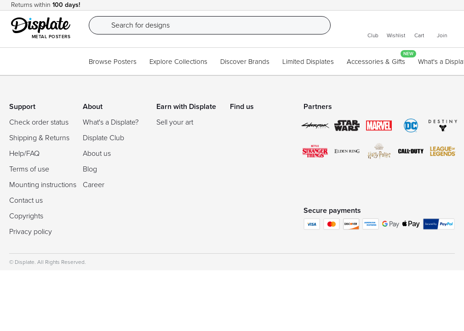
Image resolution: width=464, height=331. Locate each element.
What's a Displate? (110, 122)
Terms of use (29, 169)
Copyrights (26, 216)
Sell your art (174, 122)
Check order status (39, 122)
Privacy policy (30, 231)
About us (97, 153)
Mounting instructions (42, 184)
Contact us (26, 200)
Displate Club (103, 138)
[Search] (216, 25)
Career (93, 184)
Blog (90, 169)
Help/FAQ (24, 153)
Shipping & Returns (39, 138)
